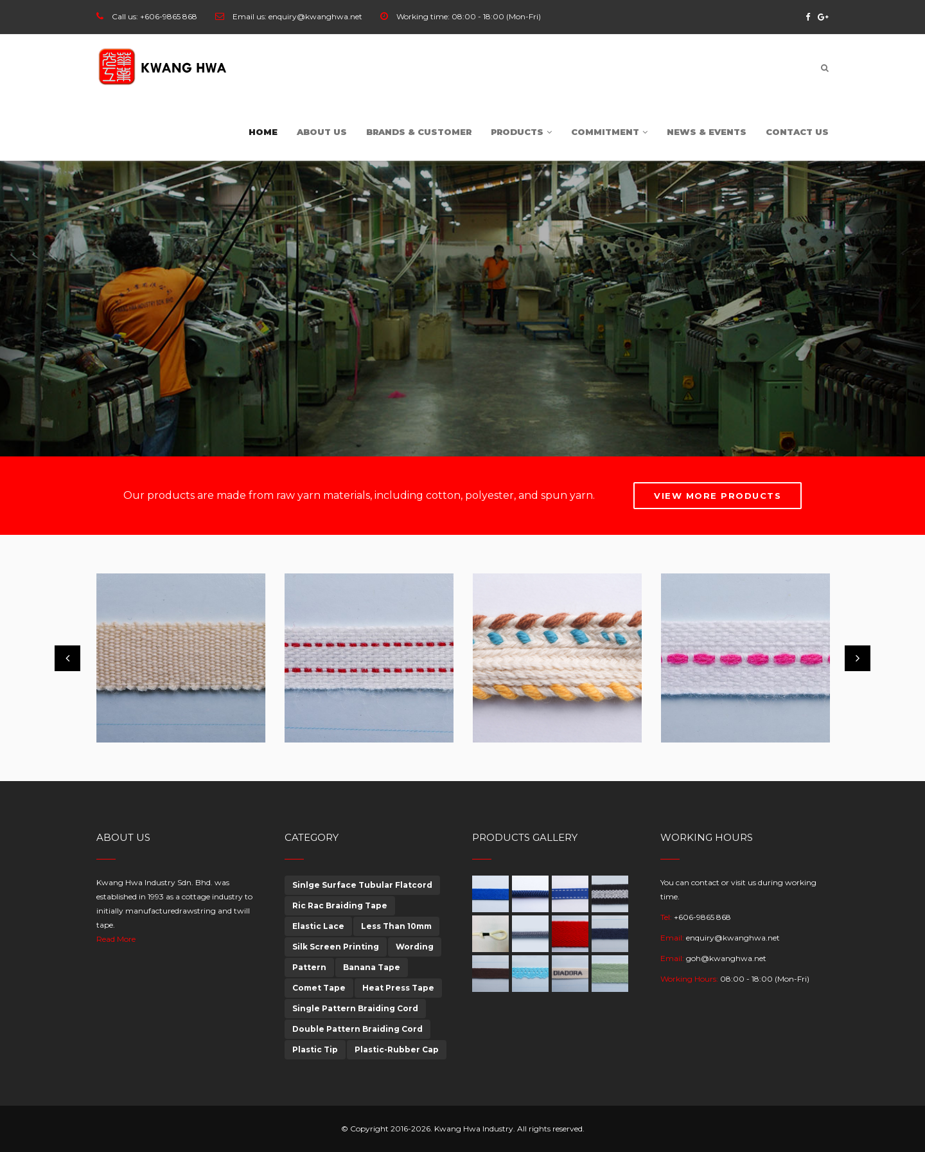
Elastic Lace (318, 926)
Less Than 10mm (396, 926)
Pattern (309, 967)
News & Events (706, 132)
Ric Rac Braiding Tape (339, 905)
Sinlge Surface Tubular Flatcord (362, 885)
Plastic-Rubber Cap (397, 1049)
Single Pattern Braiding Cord (355, 1008)
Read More (116, 939)
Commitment (609, 132)
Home (263, 132)
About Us (322, 132)
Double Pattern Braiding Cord (357, 1029)
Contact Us (797, 132)
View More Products (717, 496)
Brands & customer (418, 132)
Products (521, 132)
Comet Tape (319, 988)
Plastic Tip (315, 1049)
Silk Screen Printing (335, 946)
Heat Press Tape (398, 988)
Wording (415, 946)
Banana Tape (371, 967)
